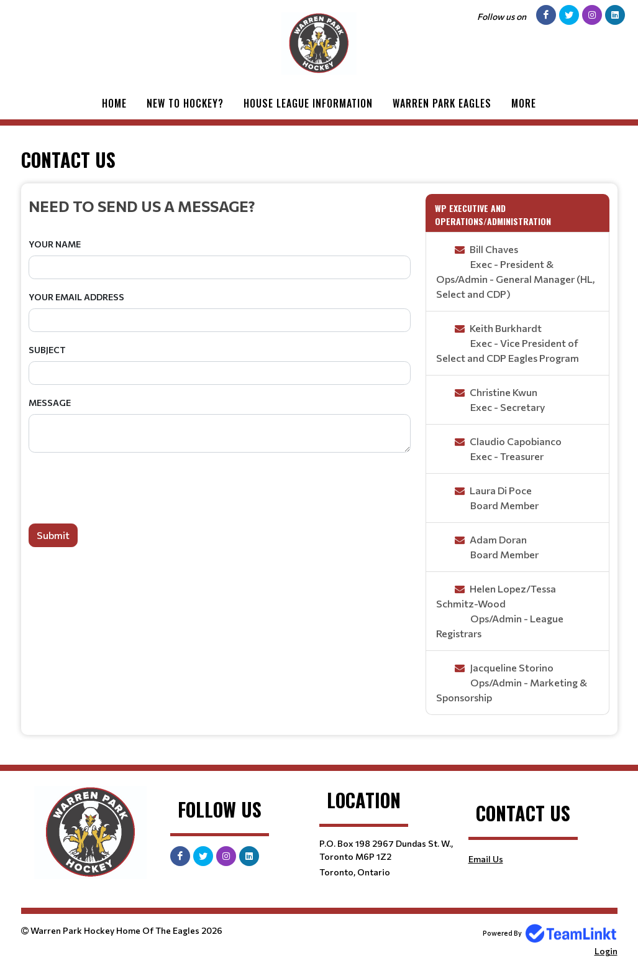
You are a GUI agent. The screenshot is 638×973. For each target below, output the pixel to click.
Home (114, 103)
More (523, 103)
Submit (53, 535)
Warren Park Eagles (442, 103)
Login (606, 951)
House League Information (308, 103)
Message (50, 402)
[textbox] (220, 206)
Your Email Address (76, 297)
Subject (47, 349)
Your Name (55, 244)
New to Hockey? (185, 103)
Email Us (485, 859)
